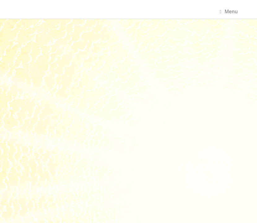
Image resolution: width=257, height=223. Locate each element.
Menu (229, 11)
